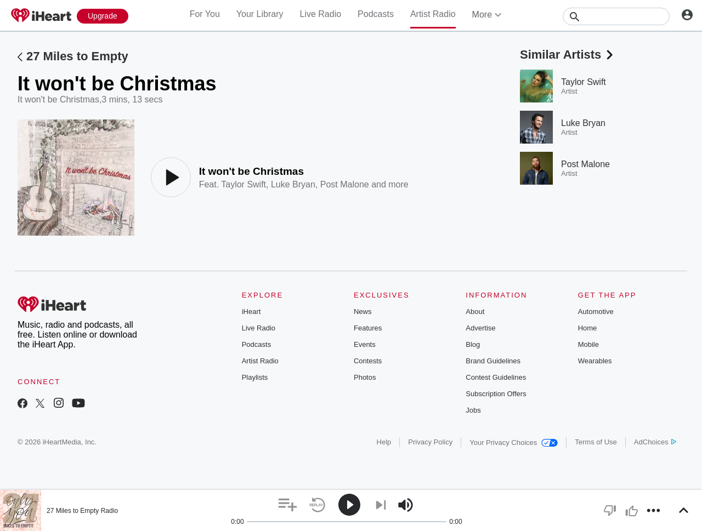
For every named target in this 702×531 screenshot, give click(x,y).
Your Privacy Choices (513, 442)
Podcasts (376, 14)
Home (587, 328)
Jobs (473, 410)
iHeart (251, 311)
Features (368, 328)
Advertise (480, 328)
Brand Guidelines (493, 361)
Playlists (255, 377)
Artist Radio (433, 14)
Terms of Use (596, 442)
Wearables (595, 361)
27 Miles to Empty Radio (82, 511)
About (475, 311)
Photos (365, 377)
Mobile (588, 344)
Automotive (596, 311)
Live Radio (320, 14)
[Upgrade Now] (102, 16)
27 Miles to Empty (77, 56)
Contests (368, 361)
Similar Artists (567, 54)
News (363, 311)
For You (205, 14)
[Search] (616, 16)
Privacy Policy (430, 442)
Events (365, 344)
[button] (287, 505)
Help (384, 442)
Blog (473, 344)
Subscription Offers (496, 394)
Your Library (260, 14)
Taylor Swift (243, 184)
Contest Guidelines (496, 377)
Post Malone (344, 184)
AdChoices (655, 442)
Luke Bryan (293, 184)
